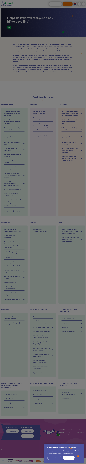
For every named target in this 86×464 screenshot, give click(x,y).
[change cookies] (54, 458)
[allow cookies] (69, 458)
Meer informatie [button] (69, 453)
